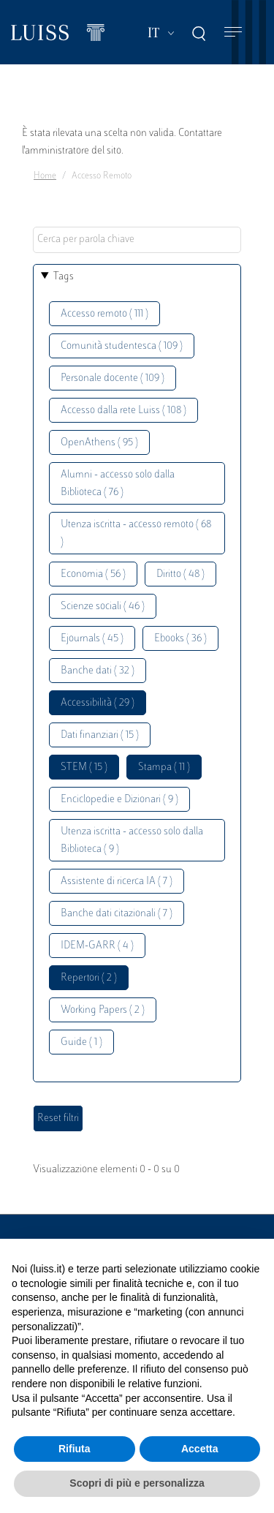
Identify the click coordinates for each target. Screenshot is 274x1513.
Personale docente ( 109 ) (112, 378)
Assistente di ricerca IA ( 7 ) (116, 881)
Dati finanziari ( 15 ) (100, 735)
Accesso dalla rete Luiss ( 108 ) (123, 410)
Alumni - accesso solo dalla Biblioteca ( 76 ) (118, 483)
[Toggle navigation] (233, 32)
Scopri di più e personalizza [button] (136, 1483)
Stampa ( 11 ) (164, 767)
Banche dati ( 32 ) (97, 670)
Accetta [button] (199, 1448)
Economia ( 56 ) (93, 574)
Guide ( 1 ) (81, 1042)
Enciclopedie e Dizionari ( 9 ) (119, 799)
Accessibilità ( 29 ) (97, 703)
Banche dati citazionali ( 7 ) (116, 913)
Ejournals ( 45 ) (92, 638)
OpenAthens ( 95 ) (99, 442)
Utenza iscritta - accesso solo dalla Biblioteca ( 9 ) (132, 840)
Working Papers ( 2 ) (103, 1010)
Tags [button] (63, 276)
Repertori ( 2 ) (89, 978)
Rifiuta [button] (74, 1448)
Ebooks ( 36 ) (180, 638)
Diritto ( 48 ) (180, 574)
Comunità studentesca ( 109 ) (122, 346)
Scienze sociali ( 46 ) (103, 606)
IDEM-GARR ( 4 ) (97, 945)
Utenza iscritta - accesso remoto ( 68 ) (136, 533)
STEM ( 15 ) (84, 767)
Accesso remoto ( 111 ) (104, 314)
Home (45, 176)
